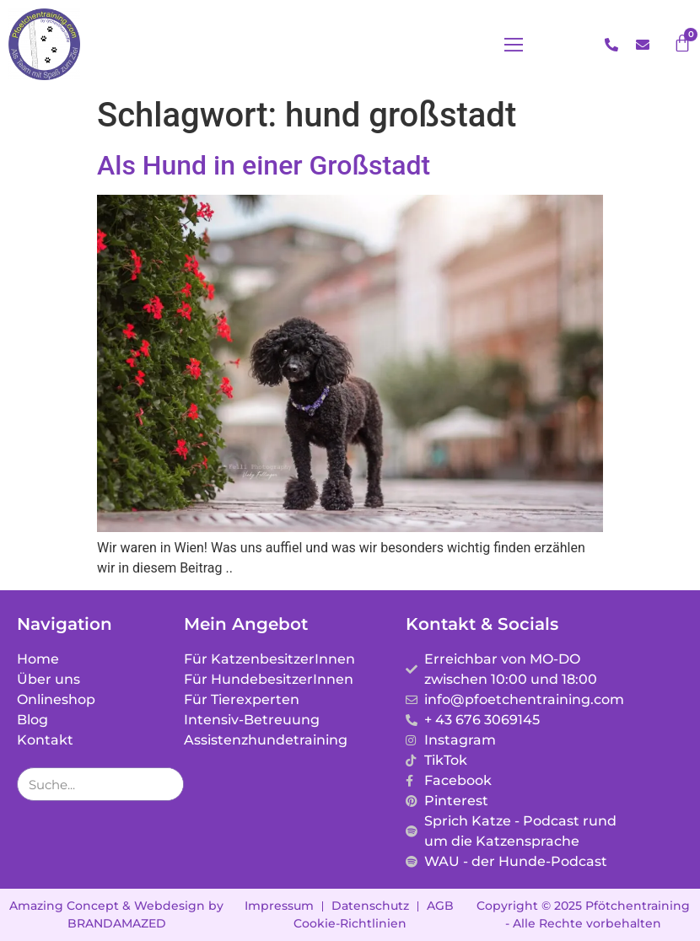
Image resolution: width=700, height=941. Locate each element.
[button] (513, 44)
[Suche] (166, 784)
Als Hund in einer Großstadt (263, 165)
